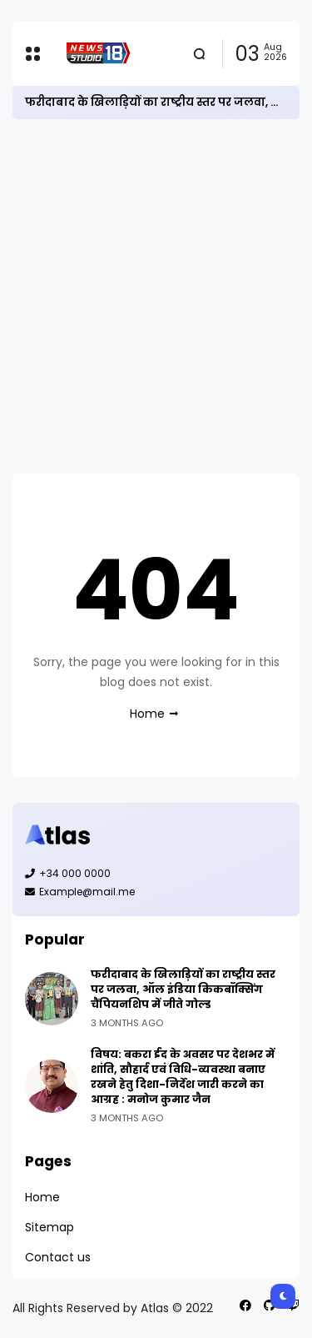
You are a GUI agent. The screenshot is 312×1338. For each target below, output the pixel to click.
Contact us (58, 1257)
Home (147, 713)
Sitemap (49, 1227)
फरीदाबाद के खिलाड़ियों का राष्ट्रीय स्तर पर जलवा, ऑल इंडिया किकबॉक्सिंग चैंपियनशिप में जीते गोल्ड (183, 989)
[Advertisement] (156, 296)
